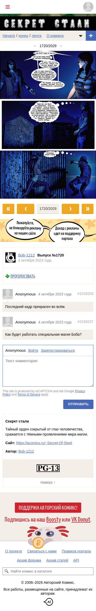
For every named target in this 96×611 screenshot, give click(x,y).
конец (23, 36)
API (76, 560)
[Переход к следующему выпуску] (48, 124)
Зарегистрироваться (57, 350)
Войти (33, 350)
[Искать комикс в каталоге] (6, 571)
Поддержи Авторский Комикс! (48, 507)
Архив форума (29, 560)
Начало (9, 36)
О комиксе (55, 36)
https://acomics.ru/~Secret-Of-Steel (44, 443)
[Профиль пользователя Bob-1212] (10, 257)
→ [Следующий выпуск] (61, 46)
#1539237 (85, 321)
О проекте (13, 551)
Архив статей (57, 560)
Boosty (53, 519)
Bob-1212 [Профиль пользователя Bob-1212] (26, 255)
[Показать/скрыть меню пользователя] (88, 7)
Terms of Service (28, 394)
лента (36, 36)
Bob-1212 (26, 451)
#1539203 (85, 294)
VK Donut (80, 519)
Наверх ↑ (47, 482)
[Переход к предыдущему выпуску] (12, 124)
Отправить (78, 404)
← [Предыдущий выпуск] (35, 46)
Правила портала (76, 551)
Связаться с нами (42, 551)
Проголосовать (22, 276)
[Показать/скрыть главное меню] (8, 7)
